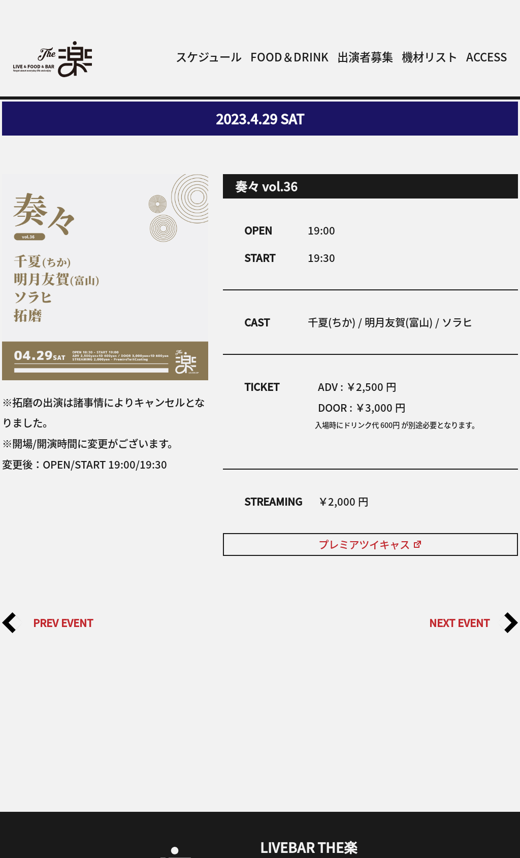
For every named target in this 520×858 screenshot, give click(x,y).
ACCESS (486, 56)
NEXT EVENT (473, 622)
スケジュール (209, 56)
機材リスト (430, 56)
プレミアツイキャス (370, 544)
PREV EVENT (47, 622)
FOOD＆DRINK (289, 56)
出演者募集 (365, 56)
